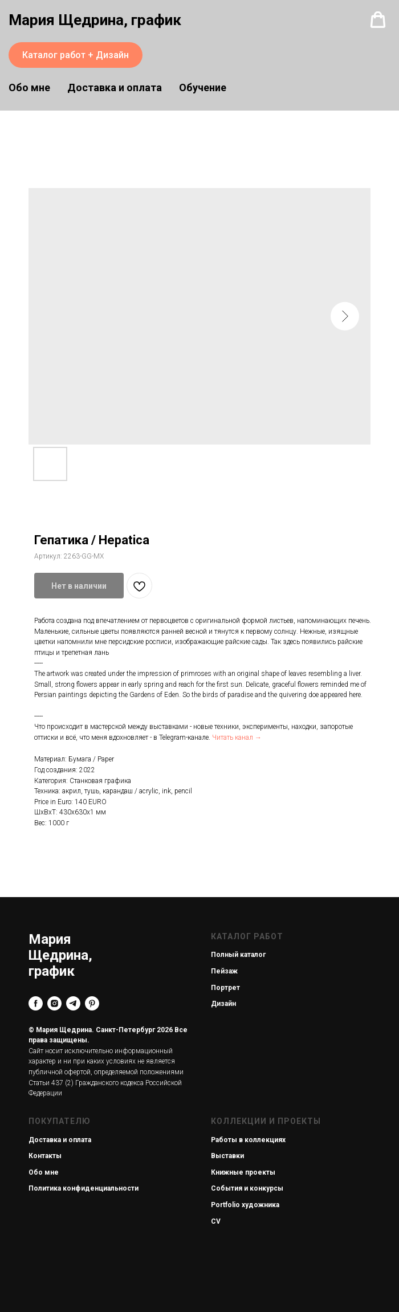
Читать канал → (237, 737)
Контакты (45, 1156)
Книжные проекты (243, 1172)
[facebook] (35, 1003)
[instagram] (54, 1003)
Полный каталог (238, 955)
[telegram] (73, 1003)
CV (216, 1221)
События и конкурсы (247, 1188)
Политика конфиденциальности (83, 1188)
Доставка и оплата (114, 87)
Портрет (225, 988)
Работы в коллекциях (248, 1140)
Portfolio (225, 1205)
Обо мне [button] (29, 87)
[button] (377, 19)
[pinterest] (92, 1003)
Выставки (227, 1156)
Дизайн (223, 1004)
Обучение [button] (202, 87)
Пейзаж (224, 971)
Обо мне (43, 1172)
